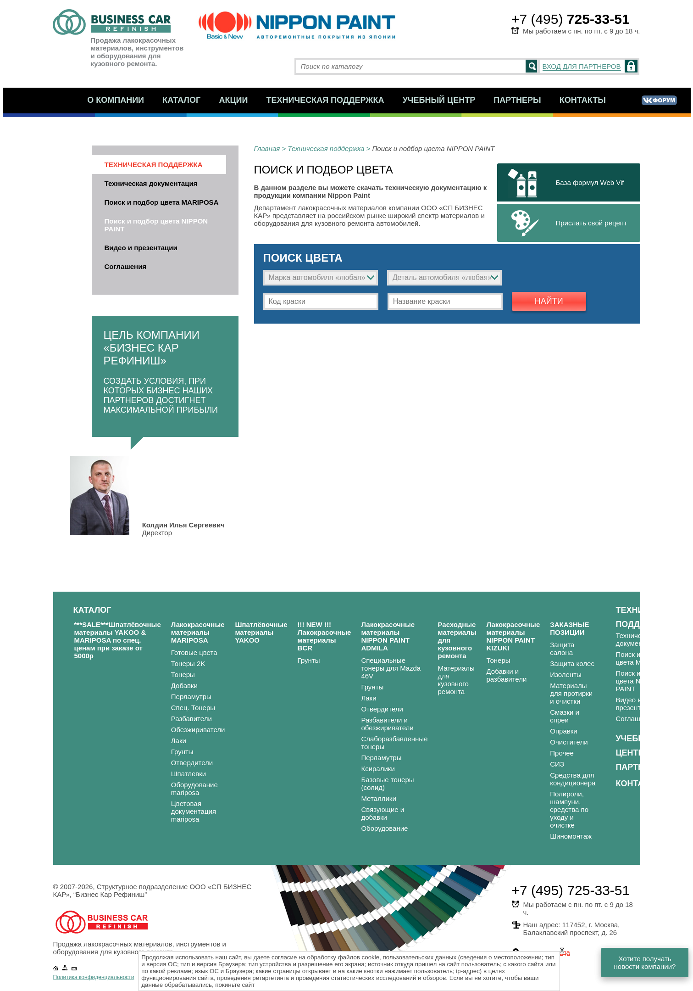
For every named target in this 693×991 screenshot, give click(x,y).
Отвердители (192, 763)
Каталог (181, 100)
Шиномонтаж (571, 836)
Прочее (562, 753)
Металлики (378, 798)
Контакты (583, 100)
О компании (115, 100)
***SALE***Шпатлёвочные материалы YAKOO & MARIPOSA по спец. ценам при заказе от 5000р (117, 640)
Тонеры (183, 674)
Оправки (563, 731)
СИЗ (557, 764)
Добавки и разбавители (506, 675)
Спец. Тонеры (193, 707)
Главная (267, 148)
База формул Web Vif (590, 182)
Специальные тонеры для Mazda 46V (391, 668)
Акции (233, 100)
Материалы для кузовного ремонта (456, 679)
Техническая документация (151, 183)
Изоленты (566, 674)
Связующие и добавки (382, 813)
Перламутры (191, 696)
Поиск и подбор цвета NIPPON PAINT (156, 225)
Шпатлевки (188, 774)
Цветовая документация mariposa (193, 811)
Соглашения (126, 266)
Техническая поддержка (325, 100)
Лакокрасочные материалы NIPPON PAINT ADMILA (388, 636)
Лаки (178, 741)
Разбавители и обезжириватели (387, 724)
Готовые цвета (194, 652)
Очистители (569, 742)
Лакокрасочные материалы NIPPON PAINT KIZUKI (513, 636)
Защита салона (562, 648)
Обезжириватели (198, 729)
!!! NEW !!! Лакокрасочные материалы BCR (324, 636)
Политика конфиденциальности (93, 977)
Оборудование (384, 828)
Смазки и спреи (564, 716)
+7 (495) (570, 19)
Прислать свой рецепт (591, 223)
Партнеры (517, 100)
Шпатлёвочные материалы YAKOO (261, 632)
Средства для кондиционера (572, 779)
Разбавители (191, 718)
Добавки (184, 685)
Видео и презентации (141, 248)
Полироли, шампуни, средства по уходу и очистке (569, 809)
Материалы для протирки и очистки (571, 693)
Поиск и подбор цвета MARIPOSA (162, 202)
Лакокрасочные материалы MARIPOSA (198, 632)
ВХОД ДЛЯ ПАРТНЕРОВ (582, 66)
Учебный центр (439, 100)
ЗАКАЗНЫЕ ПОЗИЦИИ (569, 628)
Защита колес (572, 663)
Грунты (182, 752)
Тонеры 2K (188, 663)
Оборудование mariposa (194, 788)
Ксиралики (377, 769)
